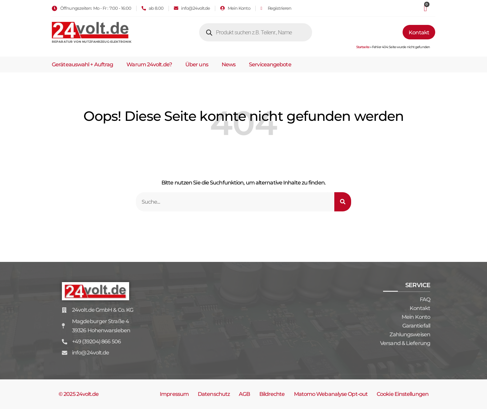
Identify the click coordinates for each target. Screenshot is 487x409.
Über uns (196, 64)
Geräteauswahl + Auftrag (82, 64)
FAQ (425, 299)
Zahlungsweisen (409, 334)
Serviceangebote (270, 64)
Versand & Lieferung (405, 343)
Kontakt (420, 308)
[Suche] (342, 201)
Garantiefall (416, 325)
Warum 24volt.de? (149, 64)
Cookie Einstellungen (402, 394)
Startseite (362, 47)
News (228, 64)
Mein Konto (416, 317)
